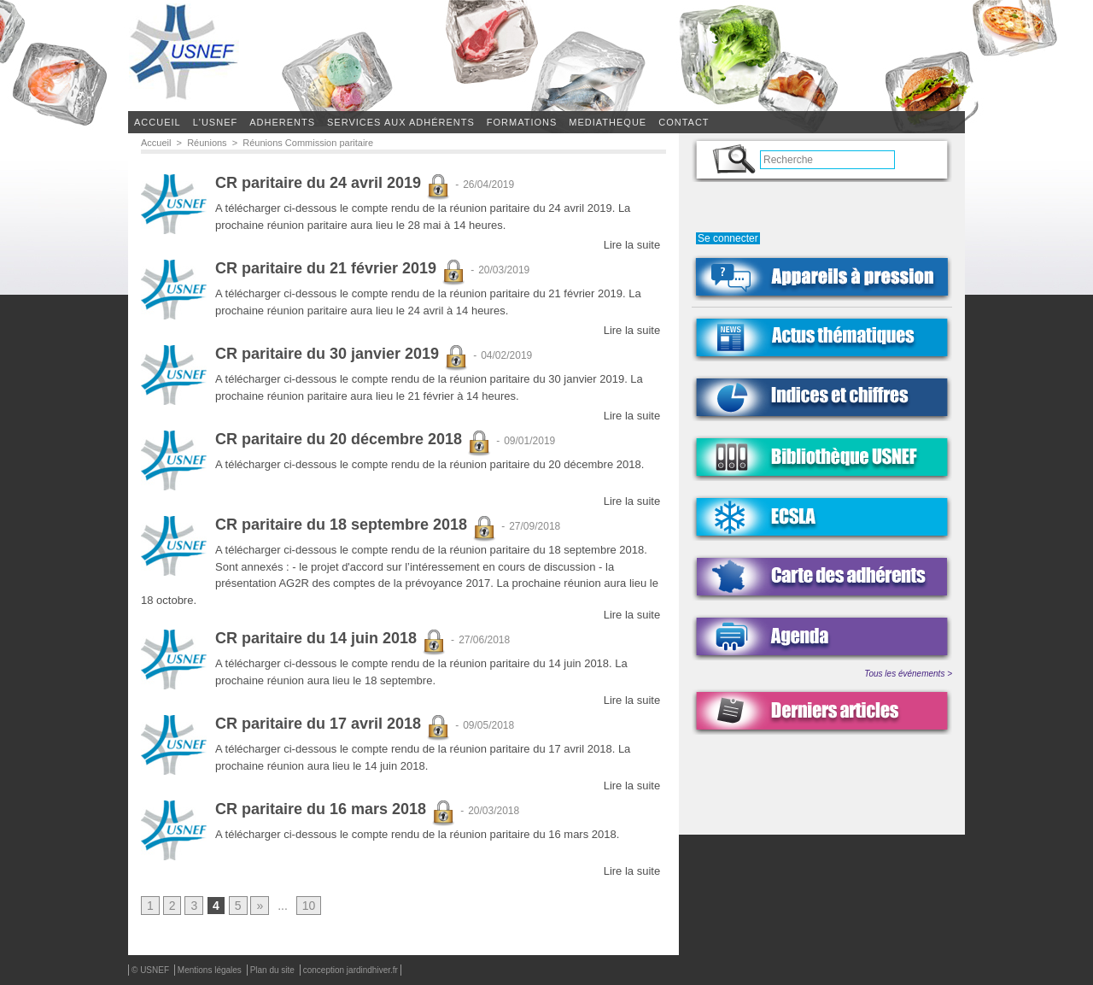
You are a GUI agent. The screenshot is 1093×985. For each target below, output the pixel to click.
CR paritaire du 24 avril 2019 (333, 183)
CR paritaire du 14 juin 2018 (331, 639)
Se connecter (728, 238)
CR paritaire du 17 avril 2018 (333, 724)
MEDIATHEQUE (607, 122)
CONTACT (683, 122)
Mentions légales (211, 971)
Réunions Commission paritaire (308, 143)
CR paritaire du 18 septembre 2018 (356, 525)
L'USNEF (215, 122)
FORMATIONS (522, 122)
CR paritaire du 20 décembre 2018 (353, 440)
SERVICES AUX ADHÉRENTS (401, 122)
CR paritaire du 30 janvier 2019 (342, 354)
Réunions (206, 143)
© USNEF (152, 971)
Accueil (157, 122)
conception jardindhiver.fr (350, 971)
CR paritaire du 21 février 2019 (340, 269)
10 (309, 906)
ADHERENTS (282, 122)
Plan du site (273, 971)
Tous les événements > (908, 673)
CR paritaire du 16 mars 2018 (335, 809)
